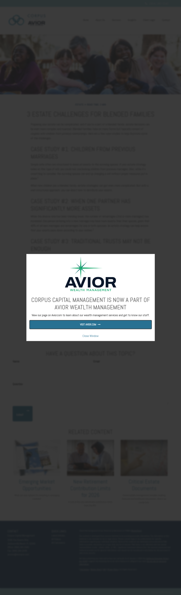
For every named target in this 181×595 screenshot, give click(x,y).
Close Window (91, 336)
